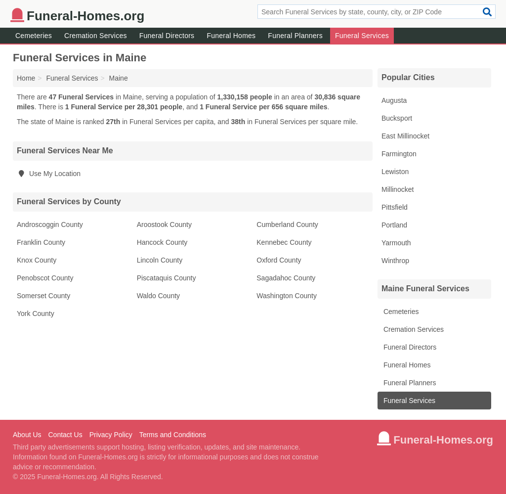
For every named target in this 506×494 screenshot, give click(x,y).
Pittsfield (394, 207)
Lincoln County (160, 260)
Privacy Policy (110, 435)
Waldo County (158, 296)
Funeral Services (362, 36)
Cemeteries (33, 36)
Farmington (399, 154)
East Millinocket (405, 136)
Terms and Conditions (172, 435)
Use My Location (49, 174)
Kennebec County (283, 242)
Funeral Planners (295, 36)
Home (26, 78)
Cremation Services (95, 36)
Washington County (286, 296)
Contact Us (65, 435)
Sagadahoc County (285, 278)
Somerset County (43, 296)
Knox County (36, 260)
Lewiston (395, 172)
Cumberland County (287, 224)
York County (35, 313)
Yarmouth (396, 243)
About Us (27, 435)
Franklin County (41, 242)
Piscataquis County (166, 278)
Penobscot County (45, 278)
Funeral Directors (167, 36)
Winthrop (395, 261)
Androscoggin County (50, 224)
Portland (394, 225)
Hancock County (162, 242)
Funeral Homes (231, 36)
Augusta (394, 100)
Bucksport (396, 118)
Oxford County (278, 260)
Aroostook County (164, 224)
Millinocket (397, 189)
